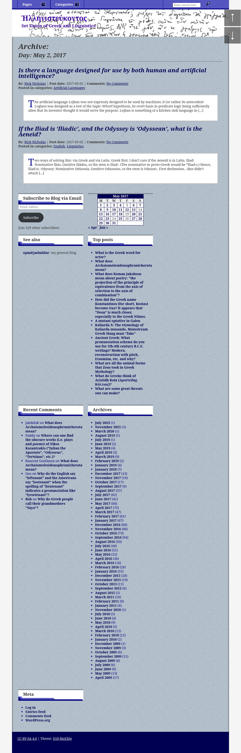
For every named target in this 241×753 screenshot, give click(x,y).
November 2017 (108, 478)
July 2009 (102, 665)
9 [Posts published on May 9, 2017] (107, 209)
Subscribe (31, 217)
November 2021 (108, 427)
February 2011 (107, 601)
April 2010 (103, 626)
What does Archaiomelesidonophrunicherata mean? (123, 265)
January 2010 (106, 639)
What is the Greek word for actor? (118, 254)
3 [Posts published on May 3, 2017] (114, 205)
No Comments (117, 83)
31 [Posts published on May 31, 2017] (114, 223)
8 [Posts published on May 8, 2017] (101, 209)
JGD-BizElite (62, 738)
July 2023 (102, 422)
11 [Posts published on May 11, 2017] (120, 209)
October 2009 (106, 652)
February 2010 (107, 635)
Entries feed (35, 711)
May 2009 (102, 673)
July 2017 (102, 495)
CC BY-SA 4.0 (27, 738)
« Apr (92, 227)
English (59, 146)
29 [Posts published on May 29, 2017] (101, 223)
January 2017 (106, 520)
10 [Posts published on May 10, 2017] (114, 209)
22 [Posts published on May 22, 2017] (101, 218)
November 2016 (108, 529)
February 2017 (107, 516)
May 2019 (102, 448)
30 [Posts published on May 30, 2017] (107, 223)
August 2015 (105, 592)
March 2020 (104, 431)
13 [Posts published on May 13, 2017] (134, 209)
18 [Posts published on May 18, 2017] (120, 214)
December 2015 (107, 575)
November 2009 (108, 648)
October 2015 (106, 584)
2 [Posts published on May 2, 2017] (107, 205)
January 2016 (106, 571)
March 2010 (104, 631)
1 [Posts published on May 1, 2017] (101, 205)
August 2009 (105, 660)
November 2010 (108, 609)
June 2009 (103, 669)
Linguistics (75, 146)
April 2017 (103, 507)
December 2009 (107, 643)
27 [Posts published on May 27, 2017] (134, 218)
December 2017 (107, 473)
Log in (30, 707)
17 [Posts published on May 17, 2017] (114, 214)
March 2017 (104, 512)
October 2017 (106, 482)
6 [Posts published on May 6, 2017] (134, 205)
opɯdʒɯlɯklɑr (36, 252)
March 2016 (104, 563)
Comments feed (38, 716)
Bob (28, 499)
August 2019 (105, 435)
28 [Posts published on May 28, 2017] (140, 218)
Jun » (104, 227)
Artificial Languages (69, 87)
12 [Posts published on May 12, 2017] (127, 209)
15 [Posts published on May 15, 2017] (101, 214)
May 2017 (102, 503)
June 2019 (103, 444)
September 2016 (108, 537)
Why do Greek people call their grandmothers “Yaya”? (49, 503)
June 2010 (103, 618)
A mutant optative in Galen (117, 320)
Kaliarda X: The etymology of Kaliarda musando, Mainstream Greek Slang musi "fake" (121, 329)
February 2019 (107, 461)
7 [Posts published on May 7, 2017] (140, 205)
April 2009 (103, 677)
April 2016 (103, 558)
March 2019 (104, 456)
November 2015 (108, 580)
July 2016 (102, 546)
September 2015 (108, 588)
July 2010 (102, 614)
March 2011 (104, 597)
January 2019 (106, 465)
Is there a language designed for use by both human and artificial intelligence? (112, 73)
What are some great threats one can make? (119, 390)
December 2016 (107, 524)
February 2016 (107, 567)
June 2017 (103, 499)
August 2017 (105, 490)
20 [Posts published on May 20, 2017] (134, 214)
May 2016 (102, 554)
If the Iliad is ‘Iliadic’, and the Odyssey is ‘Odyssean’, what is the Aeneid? (110, 131)
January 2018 (106, 469)
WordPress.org (37, 720)
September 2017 (108, 486)
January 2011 (106, 605)
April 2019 (103, 452)
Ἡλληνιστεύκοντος (54, 18)
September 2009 (108, 656)
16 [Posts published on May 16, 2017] (107, 214)
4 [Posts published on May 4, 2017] (120, 205)
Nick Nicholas (35, 83)
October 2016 (106, 533)
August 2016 (105, 541)
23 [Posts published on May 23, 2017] (107, 218)
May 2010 (102, 622)
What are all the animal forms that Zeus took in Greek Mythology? (120, 367)
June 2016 (103, 550)
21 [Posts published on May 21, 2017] (140, 214)
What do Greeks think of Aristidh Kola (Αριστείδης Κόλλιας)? (116, 380)
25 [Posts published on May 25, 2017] (120, 218)
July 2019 (102, 439)
